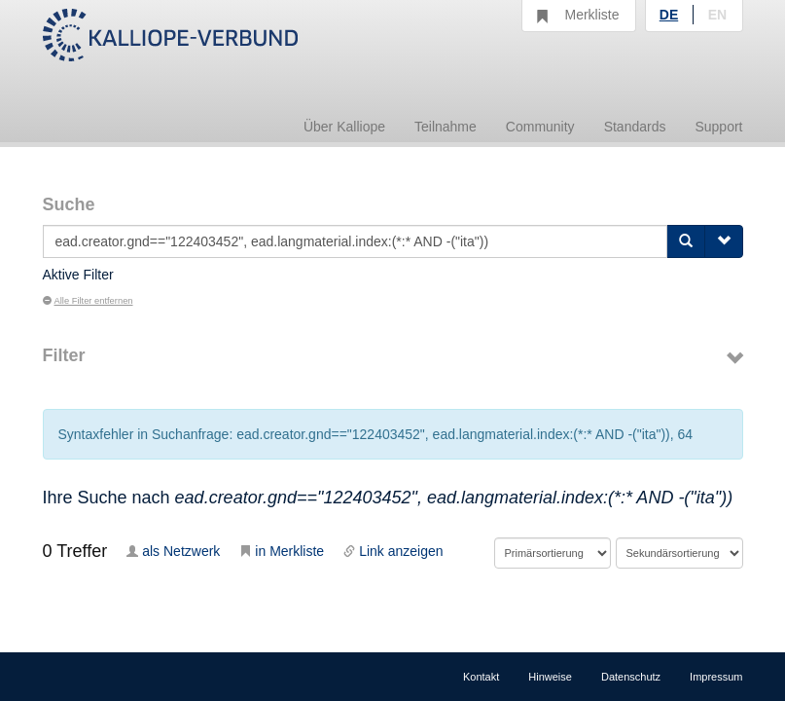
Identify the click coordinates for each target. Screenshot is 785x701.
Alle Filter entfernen (88, 301)
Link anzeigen (393, 551)
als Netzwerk (173, 551)
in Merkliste (281, 551)
